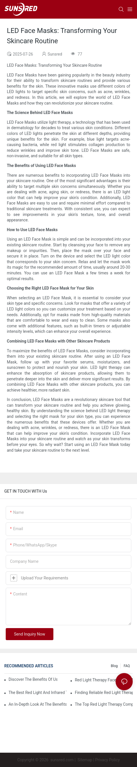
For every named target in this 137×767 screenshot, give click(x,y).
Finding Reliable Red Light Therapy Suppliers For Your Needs (104, 692)
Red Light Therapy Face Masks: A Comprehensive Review (104, 680)
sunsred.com (62, 760)
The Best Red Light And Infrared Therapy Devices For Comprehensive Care (38, 692)
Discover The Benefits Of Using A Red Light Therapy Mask (33, 679)
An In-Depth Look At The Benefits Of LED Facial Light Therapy (38, 704)
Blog (114, 666)
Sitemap (84, 760)
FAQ (127, 666)
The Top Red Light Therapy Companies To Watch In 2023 (104, 704)
